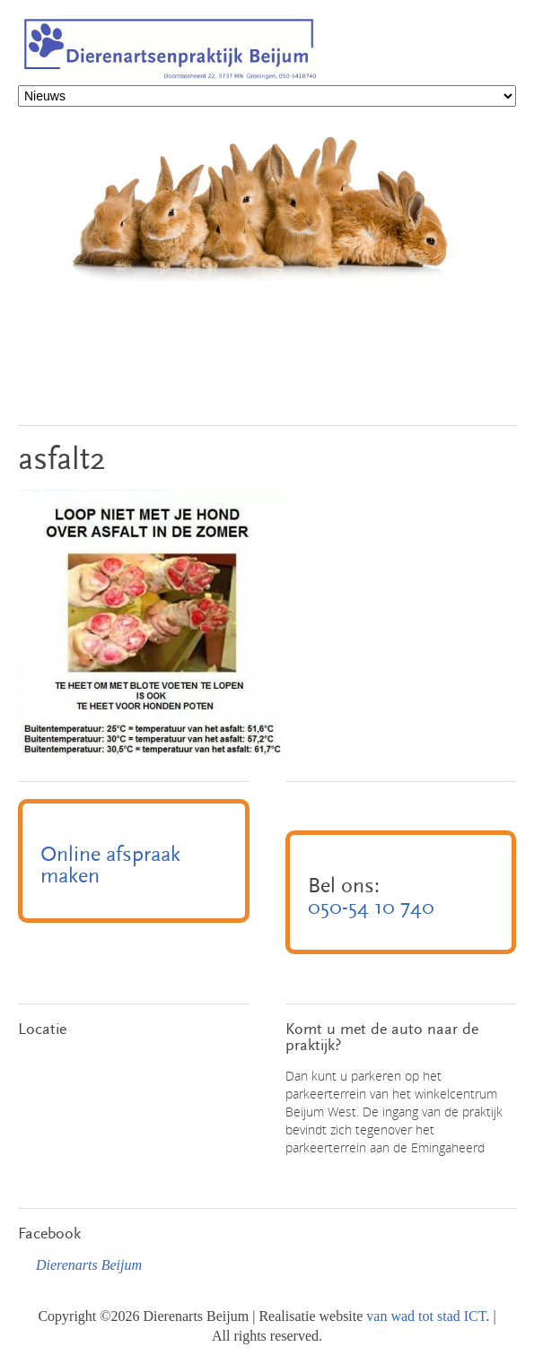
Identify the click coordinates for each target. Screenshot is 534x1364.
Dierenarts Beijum (89, 1265)
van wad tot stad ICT (426, 1316)
